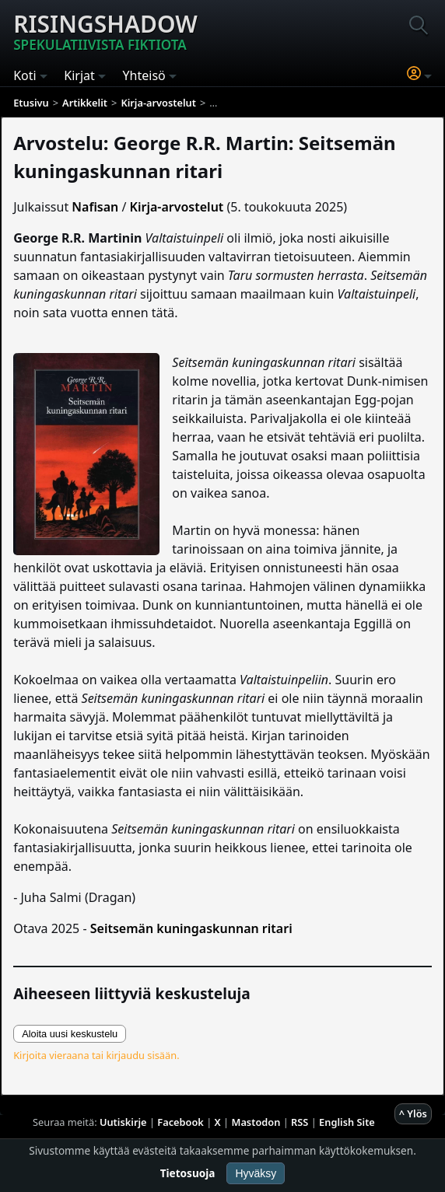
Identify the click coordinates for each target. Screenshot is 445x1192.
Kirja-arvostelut (177, 206)
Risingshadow (105, 31)
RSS (299, 1122)
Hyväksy (255, 1173)
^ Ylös (413, 1113)
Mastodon (256, 1122)
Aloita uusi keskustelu (69, 1034)
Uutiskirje (123, 1122)
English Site (347, 1122)
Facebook (180, 1122)
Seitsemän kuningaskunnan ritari (191, 928)
